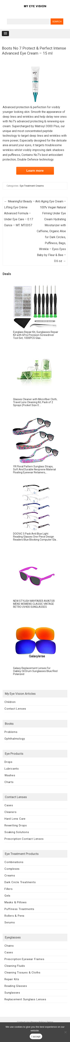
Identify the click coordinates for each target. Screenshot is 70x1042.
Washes (9, 775)
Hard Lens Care (15, 818)
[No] (65, 1032)
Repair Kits (11, 979)
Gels (7, 895)
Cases (8, 805)
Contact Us (23, 1022)
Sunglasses (12, 992)
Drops (8, 762)
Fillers (8, 889)
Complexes (12, 869)
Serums (9, 922)
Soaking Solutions (16, 832)
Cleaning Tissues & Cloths (22, 972)
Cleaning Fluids (14, 966)
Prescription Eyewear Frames (24, 959)
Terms (50, 1022)
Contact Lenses (15, 708)
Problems (10, 732)
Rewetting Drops (15, 825)
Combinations (14, 862)
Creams (9, 875)
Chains (9, 945)
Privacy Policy (38, 1022)
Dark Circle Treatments (20, 882)
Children (9, 702)
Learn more (35, 170)
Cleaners (10, 812)
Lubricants (11, 768)
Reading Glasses (15, 986)
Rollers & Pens (14, 915)
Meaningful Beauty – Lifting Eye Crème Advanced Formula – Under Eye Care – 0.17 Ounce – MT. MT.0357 (19, 213)
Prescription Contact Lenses (24, 839)
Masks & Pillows (15, 902)
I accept (36, 1036)
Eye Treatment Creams (32, 185)
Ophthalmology (14, 738)
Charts (9, 782)
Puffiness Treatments (19, 909)
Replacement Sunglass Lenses (25, 999)
